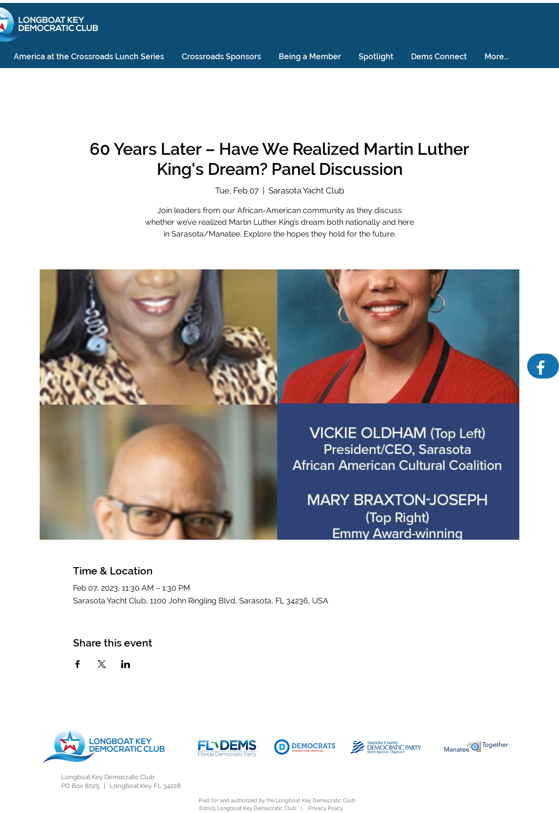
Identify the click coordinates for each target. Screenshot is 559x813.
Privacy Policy (325, 808)
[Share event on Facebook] (77, 664)
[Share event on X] (101, 664)
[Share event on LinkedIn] (125, 664)
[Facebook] (540, 367)
